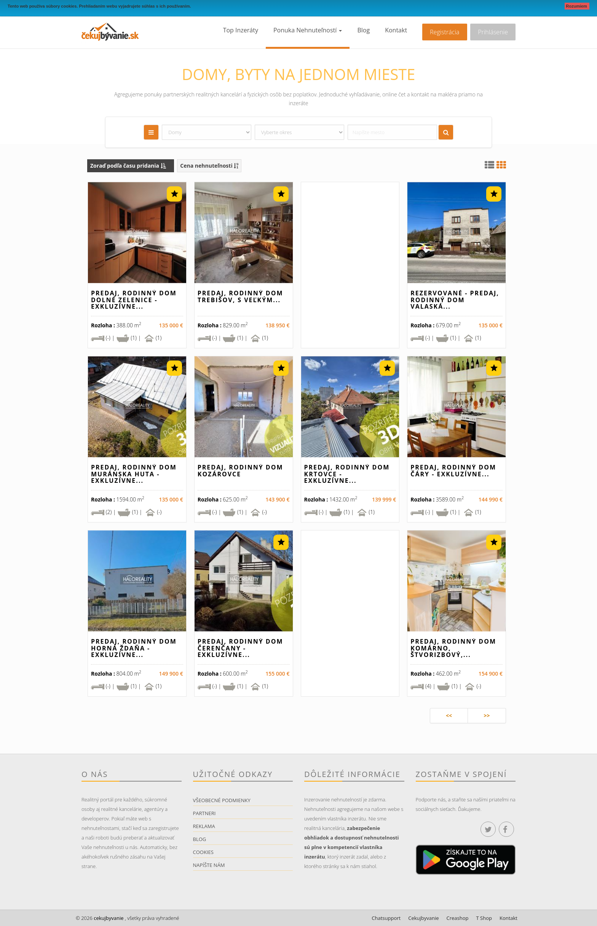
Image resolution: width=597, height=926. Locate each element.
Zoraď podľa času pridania (128, 165)
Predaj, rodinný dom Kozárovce (240, 470)
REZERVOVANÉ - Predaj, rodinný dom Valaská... (454, 300)
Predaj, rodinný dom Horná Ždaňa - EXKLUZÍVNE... (134, 648)
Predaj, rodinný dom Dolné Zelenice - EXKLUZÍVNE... (134, 300)
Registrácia (444, 32)
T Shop (484, 918)
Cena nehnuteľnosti (209, 165)
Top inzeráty (240, 30)
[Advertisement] (350, 268)
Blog (363, 30)
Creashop (458, 918)
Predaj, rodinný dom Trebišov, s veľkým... (240, 296)
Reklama (204, 826)
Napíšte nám (209, 865)
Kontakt (396, 30)
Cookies (203, 852)
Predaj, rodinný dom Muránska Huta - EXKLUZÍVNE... (134, 474)
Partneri (204, 813)
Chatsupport (386, 918)
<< (449, 715)
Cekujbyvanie (423, 918)
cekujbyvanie (108, 918)
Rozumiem (577, 6)
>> (487, 715)
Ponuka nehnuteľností (307, 30)
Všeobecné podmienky (222, 800)
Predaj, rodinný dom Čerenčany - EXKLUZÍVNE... (240, 648)
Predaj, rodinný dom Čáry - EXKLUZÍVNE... (453, 470)
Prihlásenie (493, 32)
